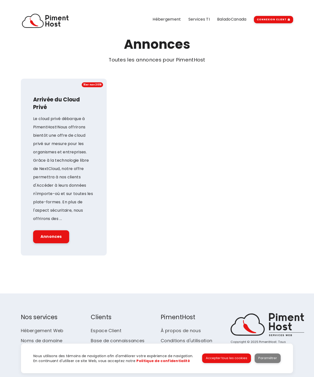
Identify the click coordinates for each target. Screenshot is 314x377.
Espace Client (106, 331)
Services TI (199, 19)
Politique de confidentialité (163, 360)
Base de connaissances (117, 341)
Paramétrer (267, 358)
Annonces (51, 237)
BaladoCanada (232, 19)
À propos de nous (181, 331)
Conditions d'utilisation (186, 341)
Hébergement (167, 19)
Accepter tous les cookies (226, 358)
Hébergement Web (42, 331)
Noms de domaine (42, 341)
